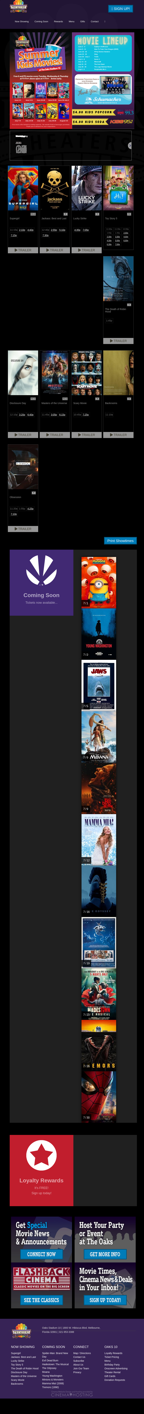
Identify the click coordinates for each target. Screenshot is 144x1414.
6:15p (62, 430)
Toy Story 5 (17, 1380)
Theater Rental (113, 1387)
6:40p (30, 430)
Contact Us (79, 1372)
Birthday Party (112, 1380)
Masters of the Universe (24, 1391)
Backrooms (17, 1399)
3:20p (22, 430)
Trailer (23, 265)
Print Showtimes (120, 556)
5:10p (62, 245)
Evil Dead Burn (50, 1376)
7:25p (86, 430)
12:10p (13, 430)
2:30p (109, 252)
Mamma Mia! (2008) (53, 1398)
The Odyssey (49, 1383)
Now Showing (47, 36)
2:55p (54, 245)
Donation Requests (115, 1395)
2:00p (125, 248)
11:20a (13, 524)
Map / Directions (82, 1368)
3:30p (117, 252)
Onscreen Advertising (116, 1384)
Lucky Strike (17, 1376)
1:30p (117, 248)
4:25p (30, 524)
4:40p (30, 245)
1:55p (22, 524)
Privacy (77, 1387)
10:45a (77, 430)
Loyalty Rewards (114, 1368)
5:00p (117, 256)
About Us (78, 1380)
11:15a (13, 245)
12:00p (126, 244)
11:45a (45, 430)
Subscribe (78, 1376)
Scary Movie (17, 1395)
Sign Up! (120, 9)
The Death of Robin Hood (25, 1384)
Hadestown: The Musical (55, 1379)
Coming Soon (66, 36)
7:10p (14, 529)
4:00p (125, 252)
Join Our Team (81, 1384)
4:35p (77, 245)
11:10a (109, 430)
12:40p (45, 245)
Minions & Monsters (53, 1395)
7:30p (46, 250)
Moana (46, 1387)
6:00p (125, 256)
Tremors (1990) (50, 1402)
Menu (96, 36)
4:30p (109, 256)
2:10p (22, 245)
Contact (119, 36)
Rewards (83, 36)
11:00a (109, 244)
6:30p (109, 260)
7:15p (14, 250)
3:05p (54, 430)
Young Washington (52, 1391)
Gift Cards (110, 1391)
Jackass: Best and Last (23, 1372)
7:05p (86, 245)
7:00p (117, 260)
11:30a (117, 244)
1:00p (109, 248)
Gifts (107, 36)
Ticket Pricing (112, 1372)
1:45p (109, 336)
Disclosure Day (19, 1387)
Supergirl (16, 1368)
